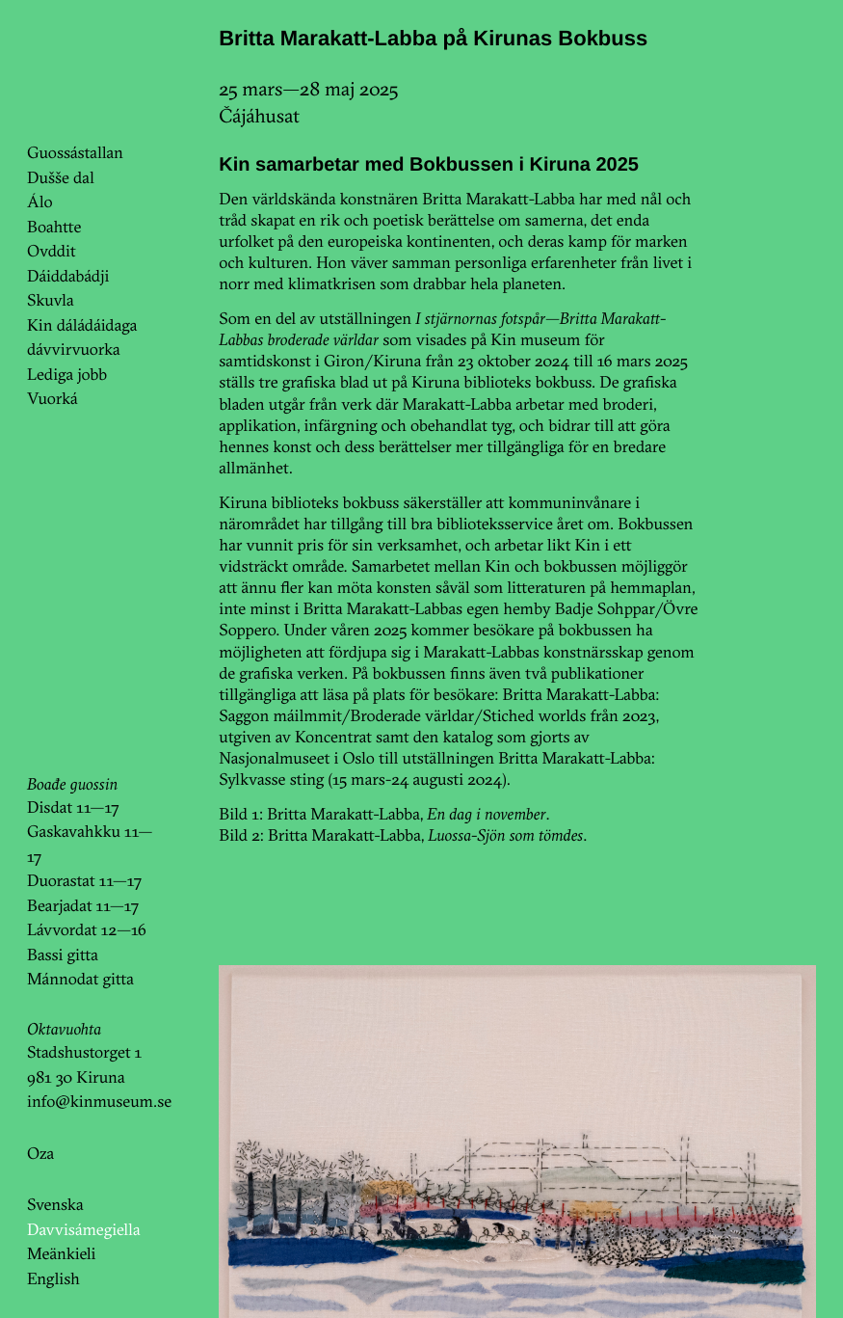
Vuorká (52, 399)
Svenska (55, 1205)
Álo (40, 202)
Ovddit (51, 251)
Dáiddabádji (68, 276)
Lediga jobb (67, 374)
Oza (40, 1153)
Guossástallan (75, 153)
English (53, 1279)
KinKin (80, 70)
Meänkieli (61, 1254)
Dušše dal (60, 178)
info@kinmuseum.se (99, 1101)
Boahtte (54, 227)
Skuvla (50, 300)
